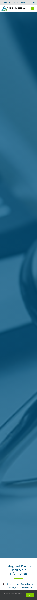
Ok (30, 595)
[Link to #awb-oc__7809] (32, 8)
